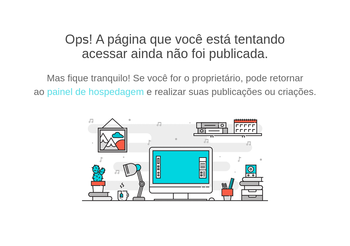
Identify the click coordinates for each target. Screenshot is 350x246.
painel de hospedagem (95, 91)
